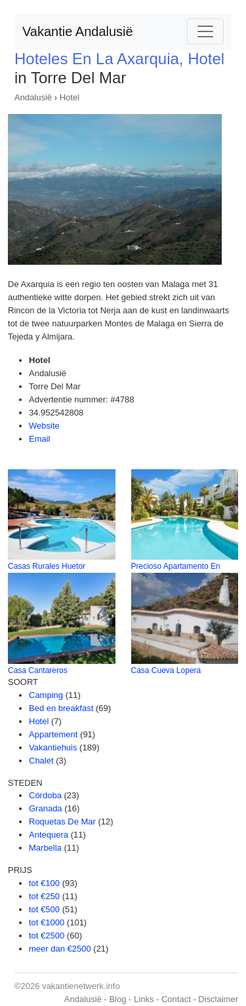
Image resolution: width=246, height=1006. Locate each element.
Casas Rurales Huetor (46, 566)
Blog (117, 999)
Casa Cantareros (38, 670)
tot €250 (44, 896)
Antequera (48, 835)
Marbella (45, 848)
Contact (176, 999)
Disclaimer (218, 999)
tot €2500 (46, 935)
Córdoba (45, 795)
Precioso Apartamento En (175, 566)
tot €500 (44, 909)
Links (144, 999)
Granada (45, 808)
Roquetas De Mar (62, 821)
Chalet (41, 760)
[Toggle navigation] (205, 31)
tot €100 (44, 883)
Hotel (69, 97)
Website (44, 426)
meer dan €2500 (60, 949)
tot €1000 (46, 922)
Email (40, 439)
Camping (46, 695)
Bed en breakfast (61, 708)
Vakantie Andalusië (77, 31)
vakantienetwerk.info (81, 986)
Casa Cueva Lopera (166, 670)
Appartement (53, 734)
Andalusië (33, 97)
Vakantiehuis (53, 747)
